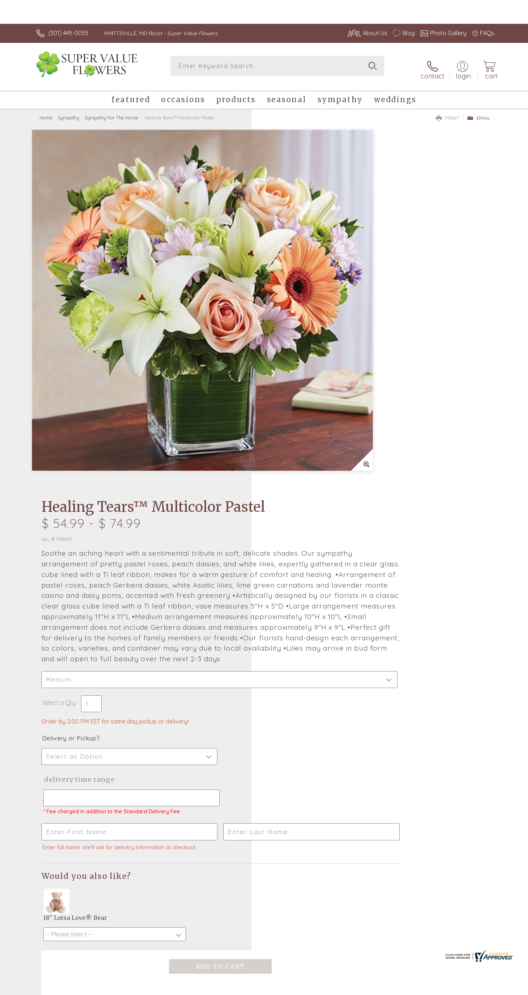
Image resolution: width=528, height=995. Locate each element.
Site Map (474, 987)
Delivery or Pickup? (293, 425)
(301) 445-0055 (68, 33)
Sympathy (68, 112)
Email (478, 112)
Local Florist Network (429, 987)
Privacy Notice (377, 987)
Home (46, 112)
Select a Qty (281, 389)
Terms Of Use (333, 987)
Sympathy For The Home (111, 112)
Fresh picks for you (199, 763)
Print (447, 112)
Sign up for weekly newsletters (356, 759)
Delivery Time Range (301, 466)
